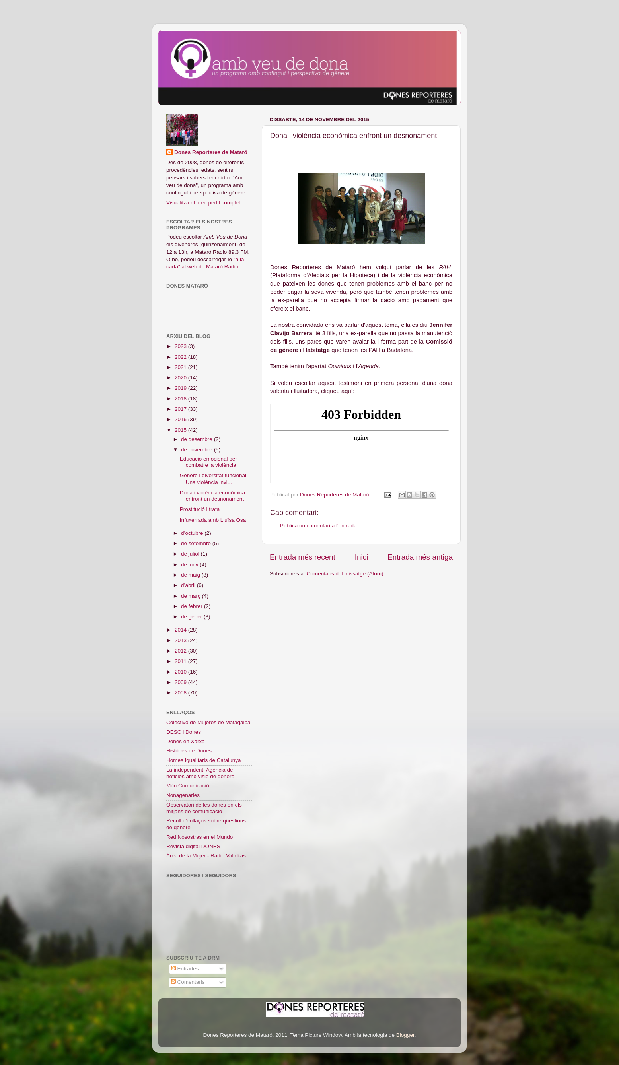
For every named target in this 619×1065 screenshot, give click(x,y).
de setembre (196, 543)
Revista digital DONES (193, 846)
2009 (181, 682)
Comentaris (188, 982)
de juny (190, 564)
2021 (181, 367)
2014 (181, 630)
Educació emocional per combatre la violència (208, 462)
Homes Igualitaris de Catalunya (203, 760)
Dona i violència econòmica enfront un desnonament (212, 496)
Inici (361, 557)
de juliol (191, 554)
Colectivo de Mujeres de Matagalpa (208, 722)
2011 (181, 661)
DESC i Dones (183, 732)
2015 (181, 430)
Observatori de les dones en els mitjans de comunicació (204, 808)
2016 (181, 419)
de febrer (192, 606)
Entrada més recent (302, 557)
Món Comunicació (187, 786)
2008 (181, 693)
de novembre (197, 450)
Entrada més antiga (420, 557)
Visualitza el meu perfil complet (203, 203)
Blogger (405, 1035)
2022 (181, 357)
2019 (181, 388)
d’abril (189, 585)
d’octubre (192, 533)
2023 (181, 346)
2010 (181, 672)
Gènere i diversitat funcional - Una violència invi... (215, 478)
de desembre (197, 439)
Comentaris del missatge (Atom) (345, 574)
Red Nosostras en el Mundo (199, 837)
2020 (181, 378)
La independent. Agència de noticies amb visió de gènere (200, 773)
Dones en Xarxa (185, 741)
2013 (181, 640)
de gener (192, 617)
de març (191, 596)
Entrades (185, 969)
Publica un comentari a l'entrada (318, 526)
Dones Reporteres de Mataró (210, 152)
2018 (181, 399)
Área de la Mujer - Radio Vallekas (206, 856)
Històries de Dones (189, 751)
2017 (181, 409)
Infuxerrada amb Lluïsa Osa (213, 520)
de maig (191, 575)
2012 (181, 651)
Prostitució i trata (200, 509)
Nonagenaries (183, 795)
